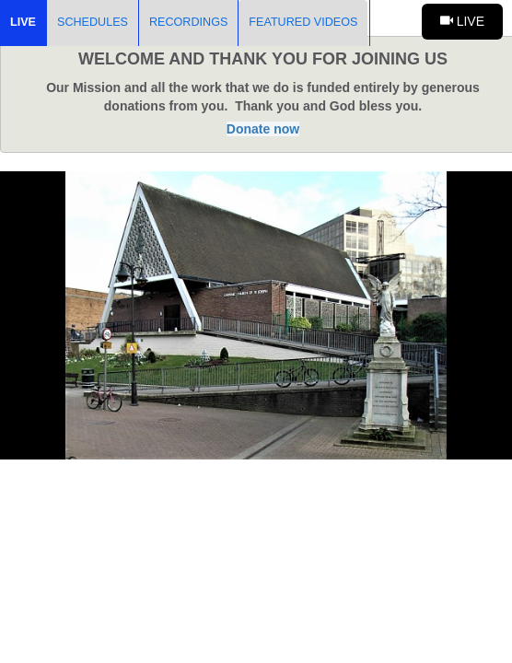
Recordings (188, 22)
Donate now (263, 129)
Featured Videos (303, 22)
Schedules (92, 22)
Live (23, 22)
